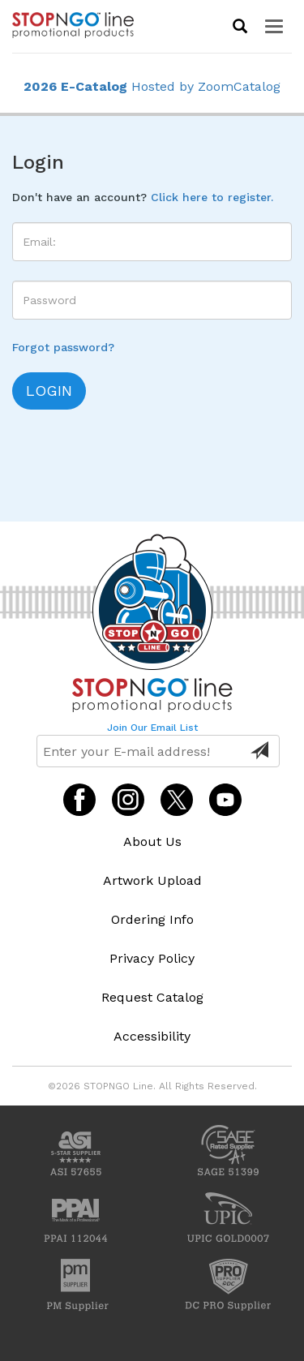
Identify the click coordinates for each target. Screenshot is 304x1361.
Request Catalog (152, 997)
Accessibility (152, 1036)
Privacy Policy (152, 958)
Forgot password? (63, 347)
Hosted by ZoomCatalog (152, 86)
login (49, 390)
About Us (152, 841)
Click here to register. (212, 197)
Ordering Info (152, 919)
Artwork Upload (152, 880)
